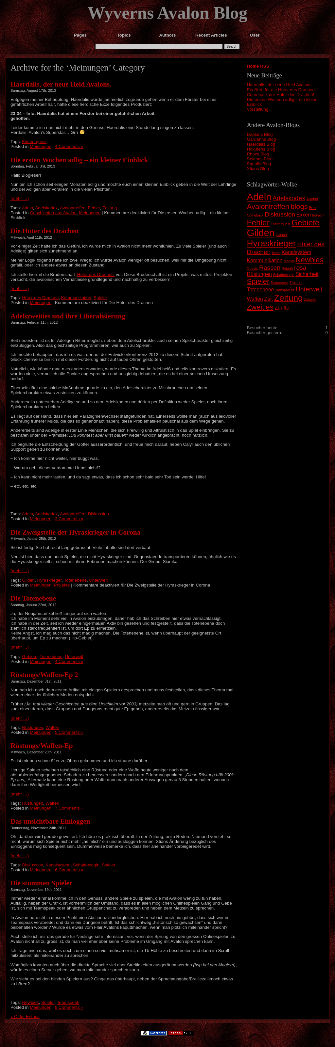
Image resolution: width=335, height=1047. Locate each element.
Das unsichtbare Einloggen (50, 821)
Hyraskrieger (49, 580)
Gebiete (29, 656)
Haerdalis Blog (261, 144)
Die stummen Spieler (41, 883)
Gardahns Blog (261, 139)
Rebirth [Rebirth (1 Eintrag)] (287, 268)
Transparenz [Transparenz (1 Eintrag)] (284, 290)
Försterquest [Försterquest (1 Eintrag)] (280, 224)
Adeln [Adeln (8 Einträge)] (259, 196)
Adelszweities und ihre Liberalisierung (67, 316)
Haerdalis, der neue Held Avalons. (280, 84)
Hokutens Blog (261, 149)
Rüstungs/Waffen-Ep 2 (44, 675)
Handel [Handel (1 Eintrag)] (281, 235)
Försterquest (34, 141)
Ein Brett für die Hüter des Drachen (281, 89)
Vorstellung (258, 109)
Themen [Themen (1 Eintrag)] (296, 282)
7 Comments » (69, 808)
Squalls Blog (259, 163)
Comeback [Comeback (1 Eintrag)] (255, 215)
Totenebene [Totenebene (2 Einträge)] (260, 289)
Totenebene (75, 580)
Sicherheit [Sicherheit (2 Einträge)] (306, 274)
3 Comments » (69, 518)
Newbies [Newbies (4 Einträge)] (310, 260)
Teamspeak (68, 1002)
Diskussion (98, 513)
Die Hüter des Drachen (44, 231)
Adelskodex (46, 207)
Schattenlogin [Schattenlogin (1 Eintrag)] (283, 275)
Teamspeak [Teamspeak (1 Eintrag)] (280, 282)
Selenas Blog (260, 158)
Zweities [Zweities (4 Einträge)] (260, 307)
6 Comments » (69, 869)
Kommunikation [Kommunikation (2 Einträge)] (265, 260)
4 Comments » (69, 146)
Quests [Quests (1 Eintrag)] (252, 268)
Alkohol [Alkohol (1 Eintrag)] (312, 199)
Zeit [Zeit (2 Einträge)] (268, 299)
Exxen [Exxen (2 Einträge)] (303, 214)
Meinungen (40, 146)
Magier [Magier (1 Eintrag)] (289, 261)
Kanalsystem (57, 864)
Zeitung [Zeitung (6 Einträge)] (288, 298)
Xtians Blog (258, 168)
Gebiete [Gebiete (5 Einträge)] (305, 222)
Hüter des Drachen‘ (96, 274)
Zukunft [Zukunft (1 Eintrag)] (310, 299)
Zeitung (109, 207)
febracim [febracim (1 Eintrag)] (319, 215)
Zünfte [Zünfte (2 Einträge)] (281, 308)
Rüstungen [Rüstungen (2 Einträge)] (259, 274)
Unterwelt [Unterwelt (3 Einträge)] (309, 289)
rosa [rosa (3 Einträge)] (300, 267)
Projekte (62, 585)
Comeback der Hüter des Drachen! (280, 94)
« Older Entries (25, 1016)
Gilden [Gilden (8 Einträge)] (261, 232)
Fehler (94, 207)
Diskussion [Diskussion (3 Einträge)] (280, 214)
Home (253, 66)
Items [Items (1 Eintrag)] (276, 253)
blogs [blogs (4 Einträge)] (299, 206)
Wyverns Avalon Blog (168, 13)
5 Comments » (69, 732)
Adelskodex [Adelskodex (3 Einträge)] (289, 198)
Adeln (27, 207)
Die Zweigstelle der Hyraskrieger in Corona (75, 532)
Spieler (100, 297)
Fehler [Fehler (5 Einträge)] (258, 222)
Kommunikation (76, 297)
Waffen (52, 727)
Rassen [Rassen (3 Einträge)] (269, 267)
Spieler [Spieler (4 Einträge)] (258, 281)
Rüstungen (32, 727)
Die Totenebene (33, 598)
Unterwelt (98, 580)
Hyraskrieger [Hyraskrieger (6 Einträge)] (271, 243)
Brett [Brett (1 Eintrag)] (313, 208)
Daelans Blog (260, 134)
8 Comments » (69, 1007)
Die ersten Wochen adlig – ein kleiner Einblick (79, 160)
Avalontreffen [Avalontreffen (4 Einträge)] (268, 206)
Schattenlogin (86, 864)
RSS (264, 66)
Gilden (28, 580)
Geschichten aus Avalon (53, 212)
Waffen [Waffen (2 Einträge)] (255, 299)
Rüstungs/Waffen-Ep (41, 745)
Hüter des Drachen (40, 297)
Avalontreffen (72, 207)
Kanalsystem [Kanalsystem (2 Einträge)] (296, 252)
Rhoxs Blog (258, 154)
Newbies (30, 1002)
